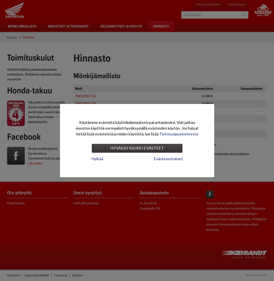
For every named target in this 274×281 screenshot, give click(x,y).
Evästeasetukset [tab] (168, 158)
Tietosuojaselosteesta (178, 133)
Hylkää (97, 158)
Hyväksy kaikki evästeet (137, 148)
